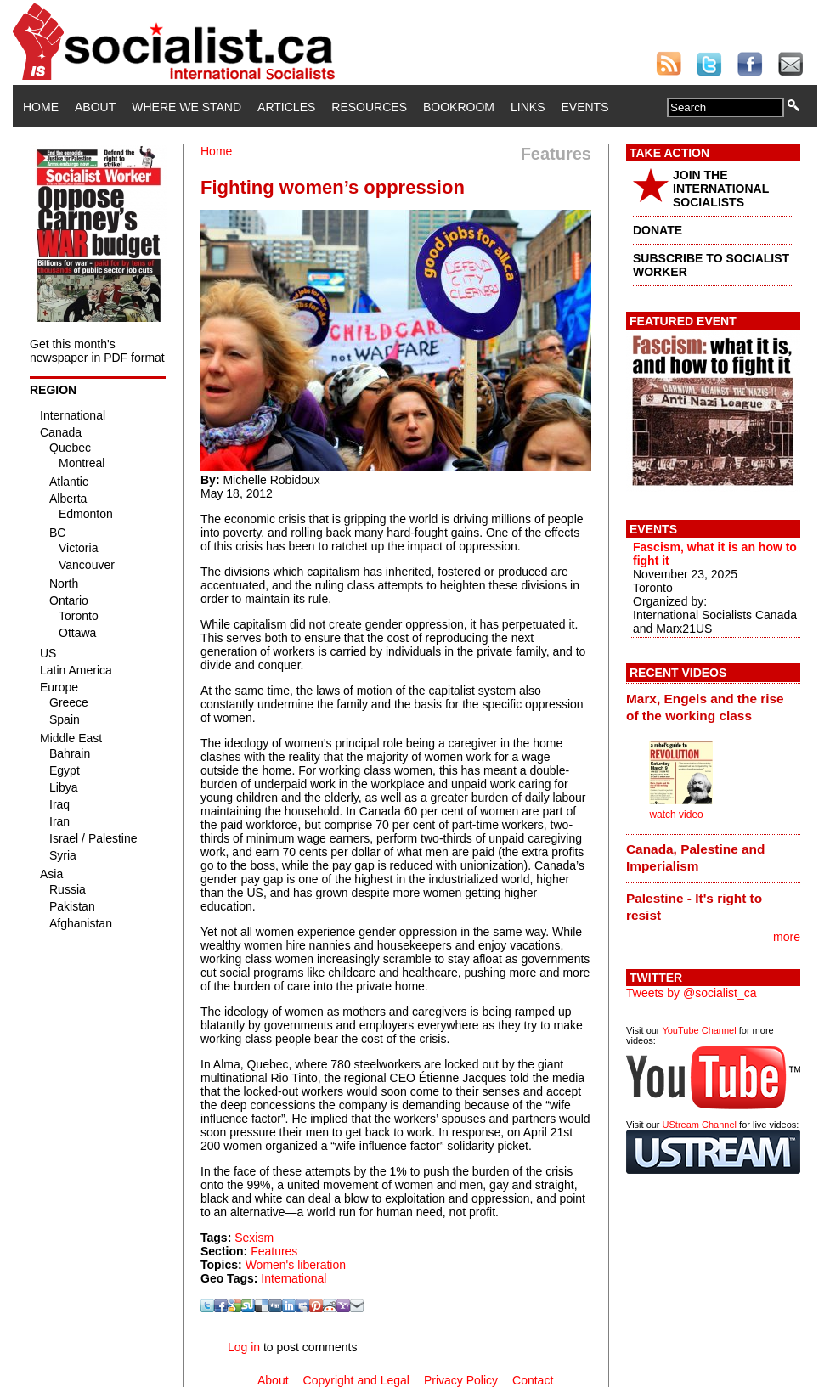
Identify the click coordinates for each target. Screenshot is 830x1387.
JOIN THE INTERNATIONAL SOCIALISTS (721, 188)
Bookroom (458, 107)
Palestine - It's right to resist (694, 906)
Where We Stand (186, 107)
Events (584, 107)
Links (528, 107)
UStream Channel (700, 1124)
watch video (676, 814)
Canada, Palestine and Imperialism (695, 857)
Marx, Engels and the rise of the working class (705, 707)
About (95, 107)
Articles (286, 107)
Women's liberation (296, 1264)
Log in (244, 1347)
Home (41, 107)
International (293, 1278)
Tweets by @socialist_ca (691, 993)
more (786, 937)
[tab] (713, 706)
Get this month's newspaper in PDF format (97, 350)
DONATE (657, 230)
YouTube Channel (699, 1030)
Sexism (254, 1237)
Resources (369, 107)
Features (274, 1251)
